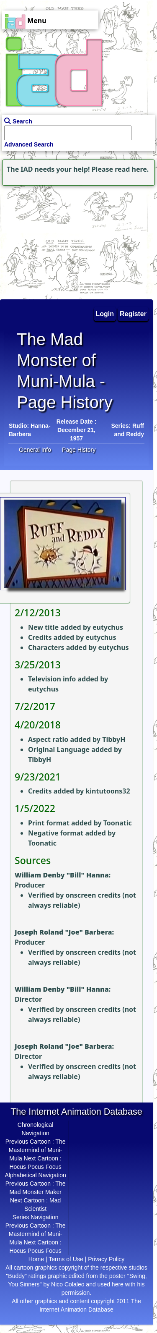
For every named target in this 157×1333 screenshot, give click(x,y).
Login (105, 313)
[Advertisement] (52, 240)
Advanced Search (29, 144)
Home (36, 1259)
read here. (132, 169)
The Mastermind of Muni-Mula (37, 1150)
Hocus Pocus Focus (35, 1166)
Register (133, 313)
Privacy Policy (106, 1259)
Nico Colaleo (67, 1284)
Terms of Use (66, 1259)
